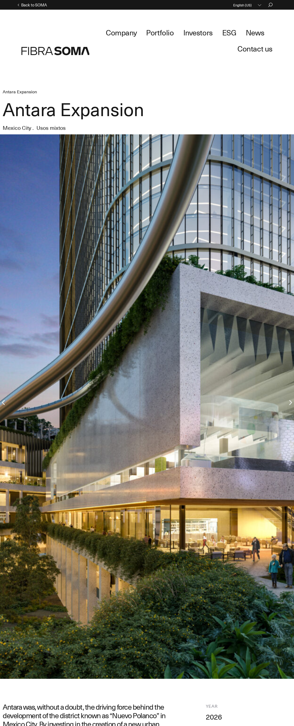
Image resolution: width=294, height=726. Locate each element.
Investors (183, 31)
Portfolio (153, 31)
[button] (3, 381)
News (230, 31)
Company (121, 31)
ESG (208, 31)
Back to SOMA (34, 5)
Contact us (259, 31)
